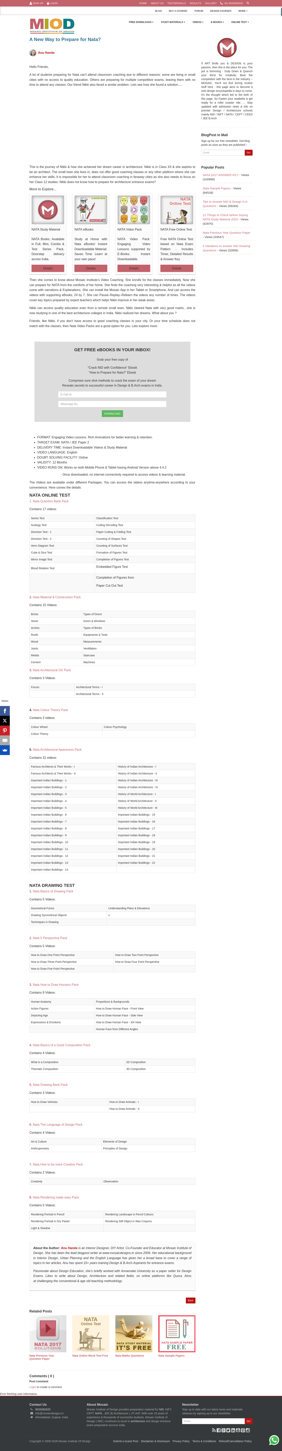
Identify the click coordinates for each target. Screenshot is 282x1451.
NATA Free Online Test (176, 229)
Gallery (211, 3)
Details (48, 268)
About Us (157, 3)
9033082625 (43, 1409)
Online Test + (240, 22)
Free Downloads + (141, 22)
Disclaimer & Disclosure (155, 1441)
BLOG (158, 11)
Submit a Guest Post (125, 1441)
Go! (248, 152)
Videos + (198, 22)
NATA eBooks (83, 229)
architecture (138, 1421)
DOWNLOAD (112, 413)
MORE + (246, 12)
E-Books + (217, 22)
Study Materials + (173, 22)
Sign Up (36, 3)
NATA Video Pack (130, 229)
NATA (99, 1413)
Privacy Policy (181, 1441)
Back (190, 1300)
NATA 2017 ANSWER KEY (220, 175)
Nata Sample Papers (216, 188)
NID (161, 1409)
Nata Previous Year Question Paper (226, 232)
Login (52, 3)
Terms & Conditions (204, 1441)
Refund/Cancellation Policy (235, 1441)
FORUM (198, 11)
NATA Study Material (46, 229)
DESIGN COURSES (220, 11)
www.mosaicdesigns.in (118, 1253)
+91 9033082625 (231, 3)
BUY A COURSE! (178, 11)
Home (143, 3)
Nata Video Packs (82, 326)
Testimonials (176, 3)
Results (195, 3)
